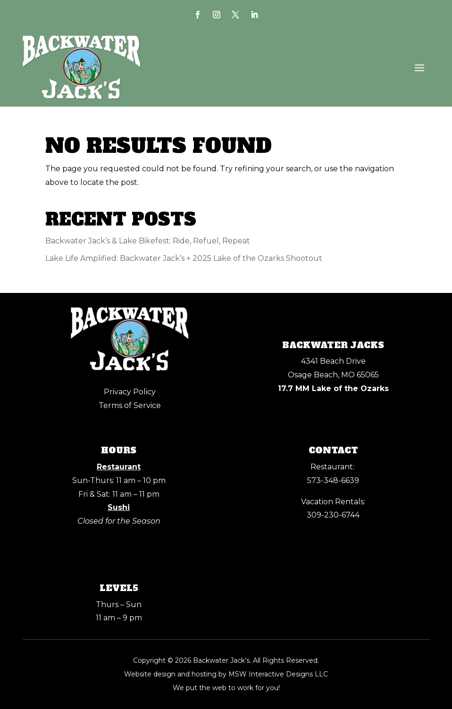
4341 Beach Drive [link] (333, 361)
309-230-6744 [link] (333, 514)
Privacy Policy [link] (130, 391)
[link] (197, 14)
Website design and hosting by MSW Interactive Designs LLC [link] (226, 674)
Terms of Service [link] (130, 405)
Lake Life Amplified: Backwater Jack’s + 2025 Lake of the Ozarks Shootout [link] (183, 258)
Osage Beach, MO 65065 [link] (333, 374)
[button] (419, 67)
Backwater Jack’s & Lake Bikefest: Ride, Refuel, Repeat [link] (147, 240)
